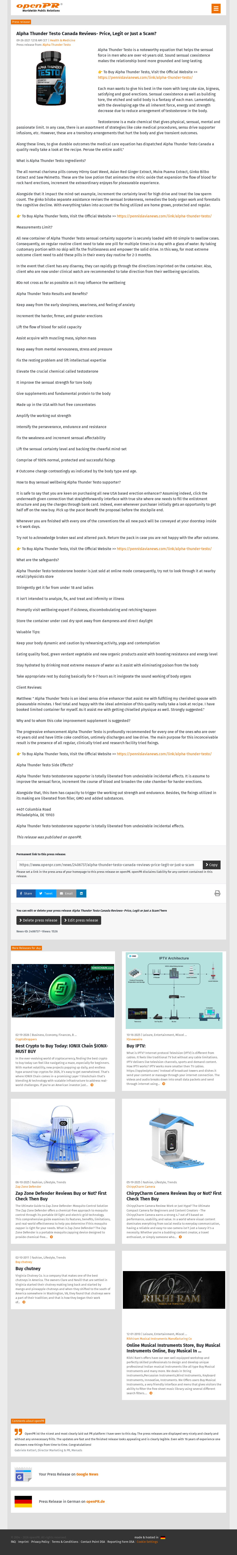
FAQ (13, 1541)
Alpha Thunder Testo (57, 44)
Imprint (23, 1541)
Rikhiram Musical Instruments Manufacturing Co (159, 1338)
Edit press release (81, 920)
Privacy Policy (40, 1541)
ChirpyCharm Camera (141, 1186)
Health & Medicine (62, 40)
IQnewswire (134, 1039)
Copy (212, 865)
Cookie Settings (147, 1541)
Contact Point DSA (93, 1541)
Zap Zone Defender (28, 1186)
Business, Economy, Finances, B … (54, 1035)
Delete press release (38, 920)
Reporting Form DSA (120, 1541)
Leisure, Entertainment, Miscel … (165, 1035)
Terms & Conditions (65, 1541)
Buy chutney (24, 1262)
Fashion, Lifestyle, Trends (49, 1182)
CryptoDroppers (26, 1039)
